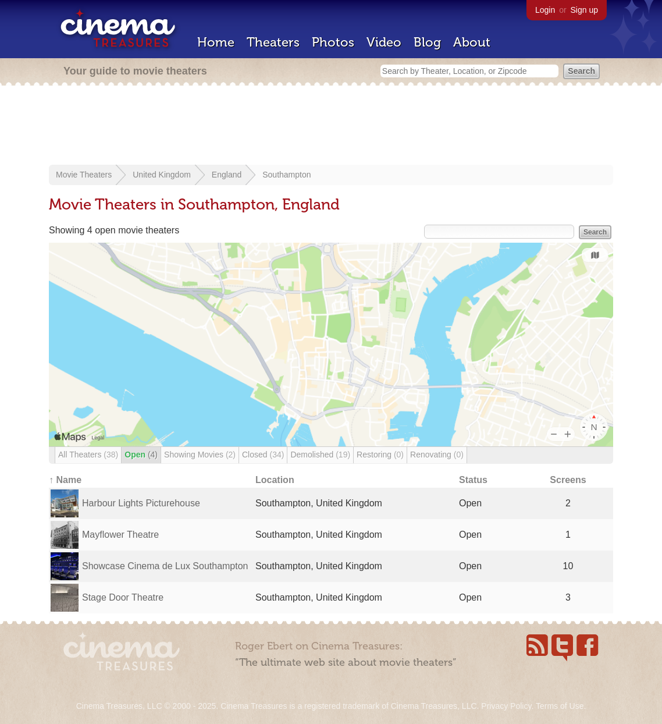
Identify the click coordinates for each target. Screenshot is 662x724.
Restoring (380, 454)
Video (383, 42)
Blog (427, 42)
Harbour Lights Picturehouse (141, 503)
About (471, 42)
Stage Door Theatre (122, 597)
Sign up (584, 10)
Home (215, 42)
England (226, 174)
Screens (568, 480)
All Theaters (88, 454)
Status (473, 480)
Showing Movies (200, 454)
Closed (263, 454)
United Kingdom (162, 174)
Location (274, 480)
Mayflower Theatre (120, 535)
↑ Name (65, 480)
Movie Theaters (84, 174)
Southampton (286, 174)
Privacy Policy (506, 706)
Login (545, 10)
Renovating (437, 454)
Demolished (320, 454)
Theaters (273, 42)
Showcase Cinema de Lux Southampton (165, 566)
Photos (333, 42)
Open (141, 454)
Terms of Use (559, 706)
